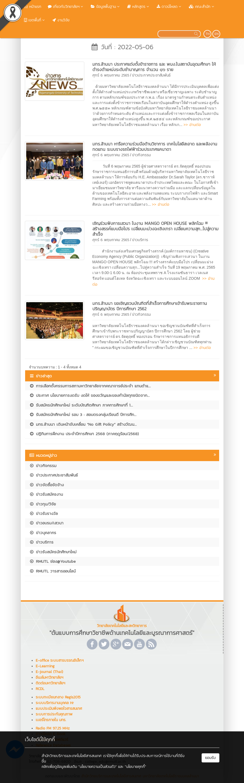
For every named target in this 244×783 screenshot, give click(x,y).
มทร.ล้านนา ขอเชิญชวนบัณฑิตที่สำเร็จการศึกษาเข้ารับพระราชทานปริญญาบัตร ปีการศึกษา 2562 (149, 306)
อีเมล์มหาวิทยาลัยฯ (49, 677)
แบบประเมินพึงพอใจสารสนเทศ (59, 708)
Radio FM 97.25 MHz (53, 728)
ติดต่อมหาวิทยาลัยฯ (50, 683)
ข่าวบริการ (140, 240)
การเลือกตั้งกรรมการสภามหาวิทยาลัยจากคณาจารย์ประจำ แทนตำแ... (90, 386)
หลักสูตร (138, 6)
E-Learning (45, 666)
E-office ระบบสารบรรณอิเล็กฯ (59, 660)
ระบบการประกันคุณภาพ (54, 714)
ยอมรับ (210, 758)
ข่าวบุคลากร (42, 532)
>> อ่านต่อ (192, 124)
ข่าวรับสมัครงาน (46, 494)
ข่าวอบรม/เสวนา (46, 523)
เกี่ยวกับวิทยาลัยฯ (66, 6)
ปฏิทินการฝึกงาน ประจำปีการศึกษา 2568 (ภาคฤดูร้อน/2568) (84, 434)
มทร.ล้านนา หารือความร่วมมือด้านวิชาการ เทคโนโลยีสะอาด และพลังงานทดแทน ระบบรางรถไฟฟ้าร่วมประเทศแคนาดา (154, 146)
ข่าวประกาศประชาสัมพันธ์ (151, 75)
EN (217, 33)
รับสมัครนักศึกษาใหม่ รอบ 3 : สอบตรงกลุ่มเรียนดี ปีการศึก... (82, 414)
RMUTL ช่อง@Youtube (52, 561)
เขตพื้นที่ (35, 20)
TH (208, 33)
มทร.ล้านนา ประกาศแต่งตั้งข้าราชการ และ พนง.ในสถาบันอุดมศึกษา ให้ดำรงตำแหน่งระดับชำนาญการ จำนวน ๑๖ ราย (154, 67)
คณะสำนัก (202, 6)
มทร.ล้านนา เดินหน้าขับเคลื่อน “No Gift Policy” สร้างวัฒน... (83, 424)
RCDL (40, 689)
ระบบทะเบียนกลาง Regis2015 (58, 697)
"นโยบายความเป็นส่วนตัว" (97, 766)
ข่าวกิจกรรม (141, 155)
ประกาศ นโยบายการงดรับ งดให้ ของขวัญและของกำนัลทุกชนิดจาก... (89, 395)
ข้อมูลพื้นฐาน (106, 6)
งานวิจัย (60, 20)
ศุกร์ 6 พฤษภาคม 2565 (110, 75)
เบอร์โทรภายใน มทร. (51, 720)
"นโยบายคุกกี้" (135, 766)
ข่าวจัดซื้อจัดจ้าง (46, 485)
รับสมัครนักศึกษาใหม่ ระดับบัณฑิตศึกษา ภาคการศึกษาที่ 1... (81, 405)
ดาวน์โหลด (169, 6)
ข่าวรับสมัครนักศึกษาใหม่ (52, 552)
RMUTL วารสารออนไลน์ (52, 571)
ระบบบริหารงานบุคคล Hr (55, 703)
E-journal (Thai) (49, 672)
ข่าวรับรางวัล (43, 513)
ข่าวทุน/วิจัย (42, 504)
